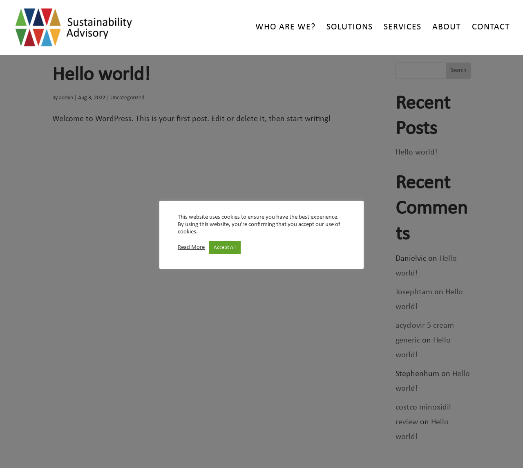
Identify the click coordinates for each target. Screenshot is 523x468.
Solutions (349, 28)
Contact (491, 28)
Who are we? (285, 28)
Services (402, 28)
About (446, 28)
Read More (191, 247)
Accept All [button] (225, 247)
